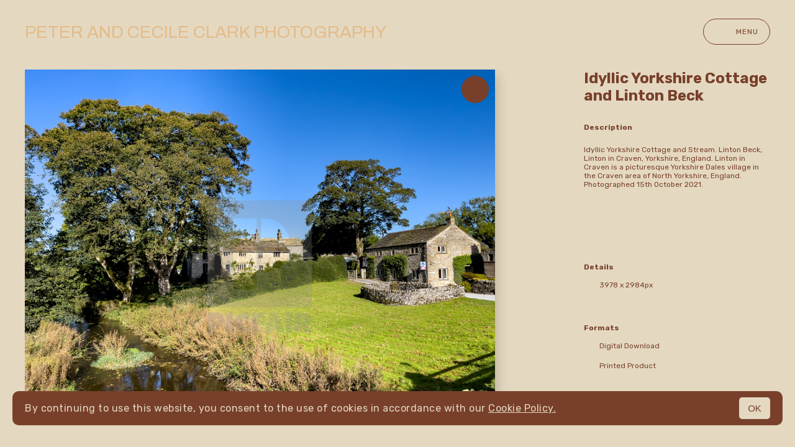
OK (754, 408)
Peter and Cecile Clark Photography (205, 32)
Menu (736, 31)
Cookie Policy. (522, 408)
